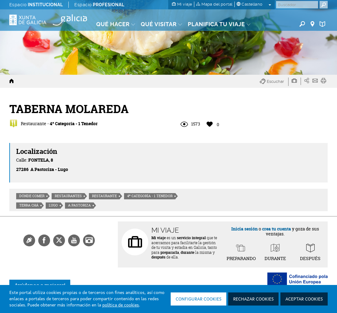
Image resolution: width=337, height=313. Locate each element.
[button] (274, 82)
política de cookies (120, 305)
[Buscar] (297, 4)
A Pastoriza (79, 205)
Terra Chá (29, 205)
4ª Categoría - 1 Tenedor (150, 195)
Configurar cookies (198, 299)
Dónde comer (31, 195)
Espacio (36, 4)
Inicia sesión (244, 229)
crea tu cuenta (276, 229)
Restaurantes (68, 195)
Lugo (53, 205)
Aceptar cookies (304, 299)
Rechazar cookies (253, 299)
